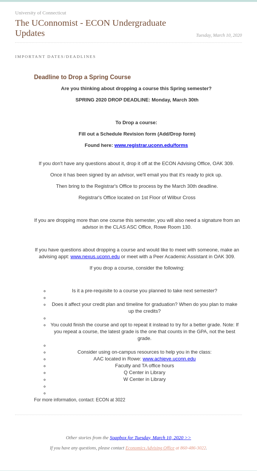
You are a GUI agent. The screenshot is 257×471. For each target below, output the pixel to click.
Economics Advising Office (150, 448)
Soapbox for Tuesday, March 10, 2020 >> (150, 437)
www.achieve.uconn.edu (168, 359)
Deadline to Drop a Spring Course (82, 77)
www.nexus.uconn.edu (95, 256)
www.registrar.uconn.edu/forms (151, 145)
